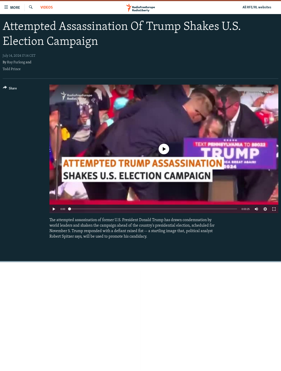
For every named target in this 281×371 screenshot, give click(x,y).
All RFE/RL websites (257, 7)
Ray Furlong (16, 62)
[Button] (10, 89)
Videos (46, 7)
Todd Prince (12, 69)
